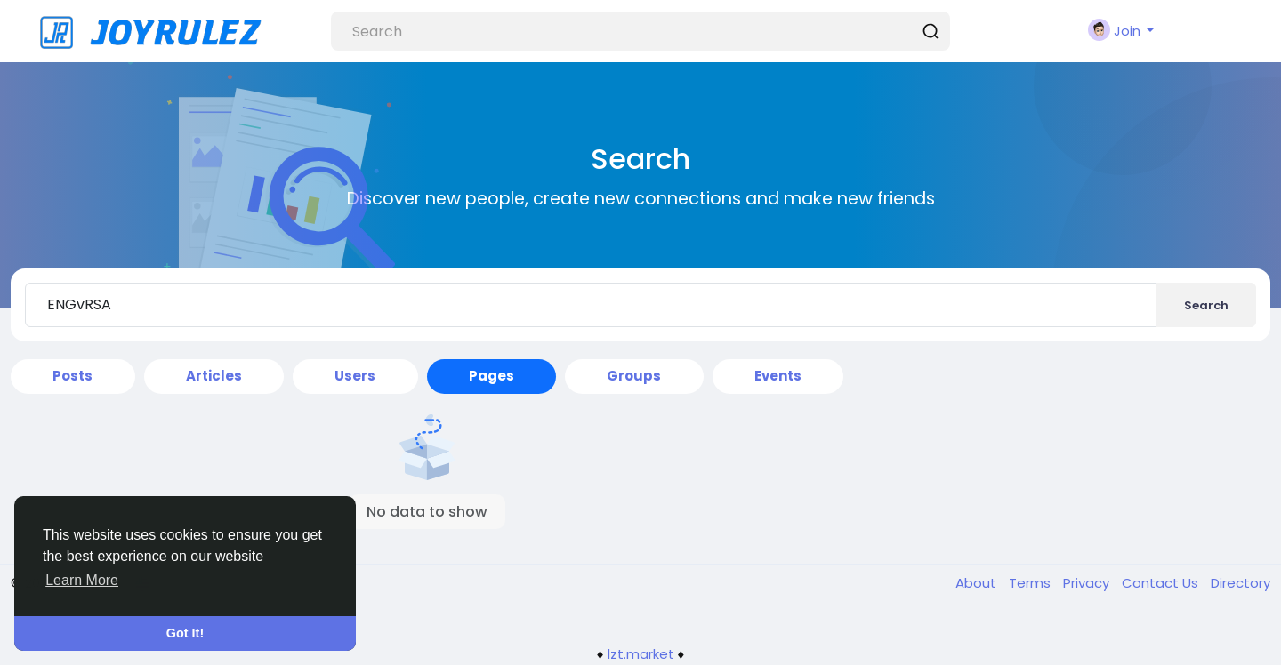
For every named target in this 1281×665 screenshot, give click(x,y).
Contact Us (1162, 582)
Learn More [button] (81, 580)
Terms (1031, 582)
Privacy (1088, 582)
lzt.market (641, 654)
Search (1206, 305)
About (977, 582)
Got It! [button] (185, 633)
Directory (1240, 582)
